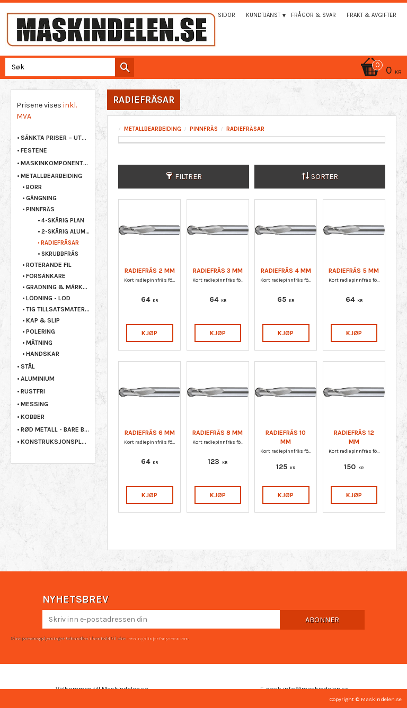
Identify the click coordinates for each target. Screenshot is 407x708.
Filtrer (188, 176)
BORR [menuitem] (34, 187)
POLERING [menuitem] (40, 331)
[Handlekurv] (203, 71)
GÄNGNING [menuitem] (41, 198)
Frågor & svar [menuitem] (313, 15)
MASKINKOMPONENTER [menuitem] (55, 163)
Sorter (324, 176)
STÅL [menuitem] (28, 366)
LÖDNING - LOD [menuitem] (48, 298)
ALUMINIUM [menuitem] (38, 378)
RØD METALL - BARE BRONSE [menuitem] (55, 429)
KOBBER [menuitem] (33, 416)
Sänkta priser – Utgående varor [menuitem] (55, 137)
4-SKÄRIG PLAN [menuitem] (62, 220)
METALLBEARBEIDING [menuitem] (51, 176)
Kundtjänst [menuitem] (263, 15)
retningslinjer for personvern (157, 638)
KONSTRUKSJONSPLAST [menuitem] (55, 441)
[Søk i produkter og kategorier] (67, 67)
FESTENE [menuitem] (34, 150)
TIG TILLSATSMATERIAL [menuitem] (58, 309)
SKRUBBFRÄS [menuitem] (59, 253)
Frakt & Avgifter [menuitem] (371, 15)
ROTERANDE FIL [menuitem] (49, 264)
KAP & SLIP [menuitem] (43, 320)
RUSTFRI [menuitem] (33, 391)
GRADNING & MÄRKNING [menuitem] (58, 287)
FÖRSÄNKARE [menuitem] (46, 276)
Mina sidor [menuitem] (218, 15)
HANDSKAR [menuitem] (42, 353)
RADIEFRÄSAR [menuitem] (60, 242)
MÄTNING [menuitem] (39, 342)
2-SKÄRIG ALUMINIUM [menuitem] (65, 231)
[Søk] (124, 67)
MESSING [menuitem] (34, 404)
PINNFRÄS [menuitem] (40, 209)
